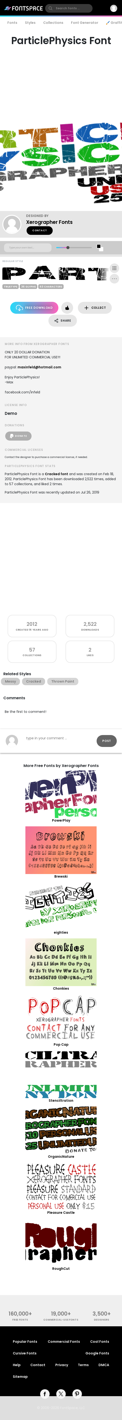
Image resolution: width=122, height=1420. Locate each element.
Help (17, 1365)
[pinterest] (77, 1394)
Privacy (61, 1365)
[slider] (68, 247)
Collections (53, 22)
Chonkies (61, 988)
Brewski (61, 876)
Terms (83, 1365)
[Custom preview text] (28, 247)
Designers (101, 1320)
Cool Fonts (99, 1341)
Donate (18, 436)
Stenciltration (61, 1100)
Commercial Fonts (64, 1341)
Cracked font (56, 474)
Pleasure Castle (61, 1212)
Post (106, 741)
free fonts (20, 1320)
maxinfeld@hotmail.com (39, 367)
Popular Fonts (25, 1341)
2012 (32, 624)
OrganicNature (61, 1156)
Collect (95, 308)
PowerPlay (61, 820)
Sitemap (20, 1376)
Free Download (34, 308)
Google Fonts (97, 1353)
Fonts (12, 22)
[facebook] (45, 1394)
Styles (30, 22)
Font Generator (84, 22)
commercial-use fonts (60, 1320)
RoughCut (61, 1268)
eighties (61, 932)
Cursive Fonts (25, 1353)
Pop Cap (61, 1044)
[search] (69, 8)
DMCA (104, 1365)
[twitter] (61, 1394)
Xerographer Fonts (49, 222)
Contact (39, 230)
